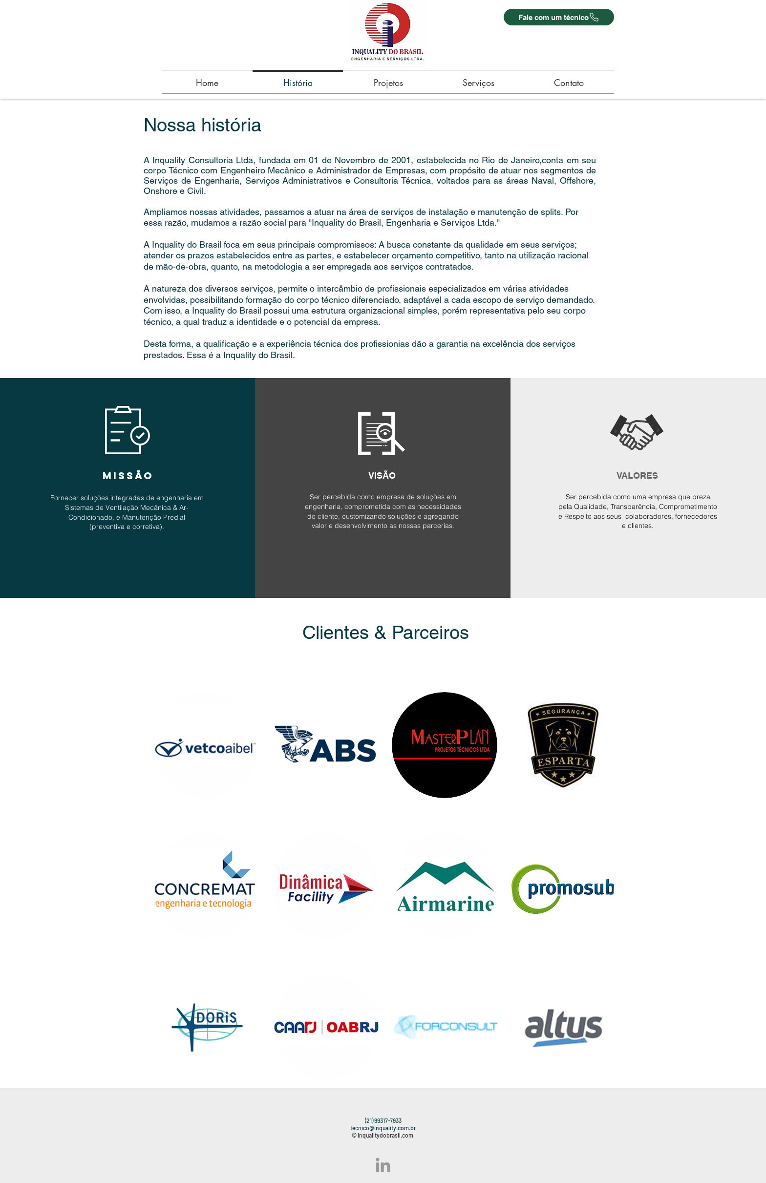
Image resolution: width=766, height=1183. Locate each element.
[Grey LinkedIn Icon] (383, 1165)
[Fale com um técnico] (559, 17)
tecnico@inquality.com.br (383, 1127)
